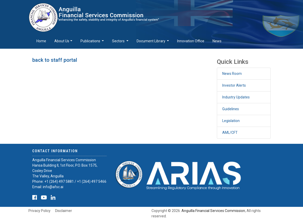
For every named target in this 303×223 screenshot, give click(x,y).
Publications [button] (90, 41)
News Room (232, 74)
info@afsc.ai (53, 187)
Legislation (231, 121)
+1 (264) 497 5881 (59, 181)
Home (41, 41)
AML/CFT (230, 132)
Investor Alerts (234, 85)
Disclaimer (63, 211)
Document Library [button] (151, 41)
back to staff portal (54, 60)
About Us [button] (61, 41)
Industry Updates (236, 97)
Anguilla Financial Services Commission (213, 211)
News (217, 41)
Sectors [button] (118, 41)
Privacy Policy (39, 211)
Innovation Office (190, 41)
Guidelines (230, 109)
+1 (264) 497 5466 (91, 181)
